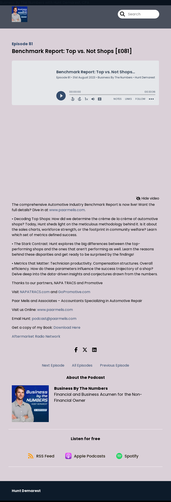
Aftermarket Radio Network (36, 336)
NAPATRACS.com (35, 291)
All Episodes (82, 365)
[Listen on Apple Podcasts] (85, 457)
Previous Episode (114, 365)
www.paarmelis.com (67, 209)
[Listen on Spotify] (128, 457)
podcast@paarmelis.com (54, 318)
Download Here (66, 327)
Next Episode (53, 365)
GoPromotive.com (74, 291)
